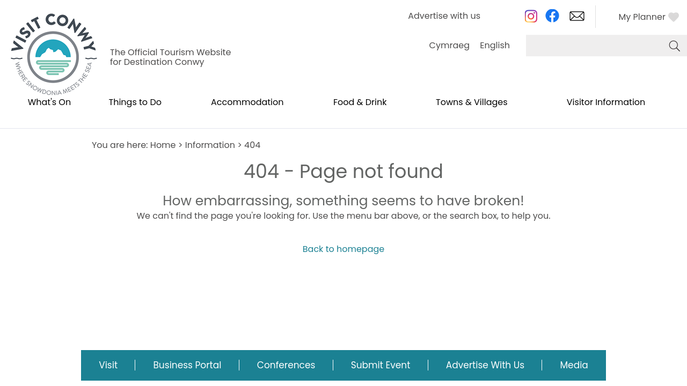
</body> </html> (343, 193)
